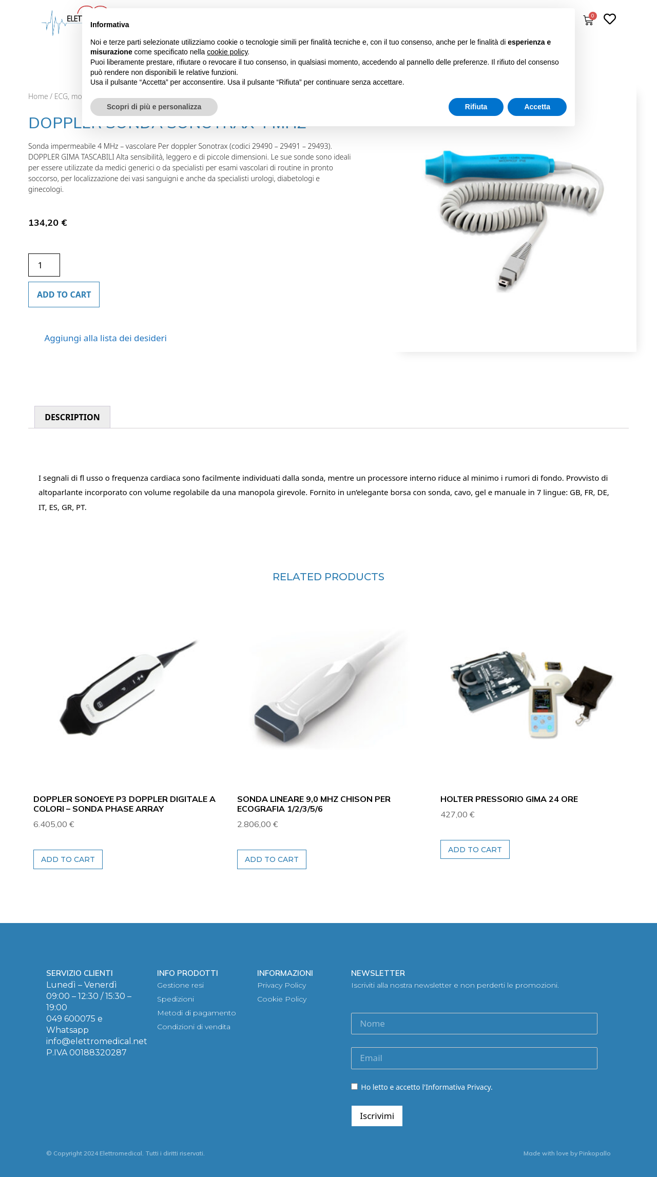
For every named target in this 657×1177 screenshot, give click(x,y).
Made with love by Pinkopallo (567, 1153)
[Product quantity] (44, 265)
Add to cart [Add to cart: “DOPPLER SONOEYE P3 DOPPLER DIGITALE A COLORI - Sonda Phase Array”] (68, 859)
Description (72, 417)
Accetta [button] (537, 107)
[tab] (72, 417)
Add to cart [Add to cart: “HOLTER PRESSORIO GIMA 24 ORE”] (475, 849)
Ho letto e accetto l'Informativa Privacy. (421, 1087)
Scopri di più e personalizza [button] (154, 107)
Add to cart (64, 294)
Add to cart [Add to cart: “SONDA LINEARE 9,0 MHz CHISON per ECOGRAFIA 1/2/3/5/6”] (272, 859)
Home (38, 96)
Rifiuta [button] (476, 107)
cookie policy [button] (227, 52)
